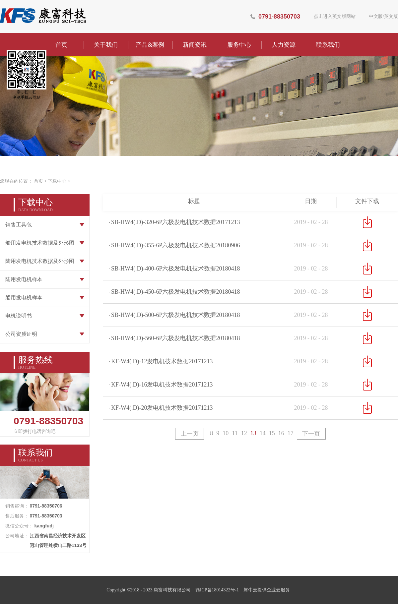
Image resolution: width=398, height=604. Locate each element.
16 (281, 433)
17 (291, 433)
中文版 (376, 16)
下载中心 (57, 181)
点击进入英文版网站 (335, 16)
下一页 (311, 433)
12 (244, 433)
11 (234, 433)
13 (253, 433)
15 (272, 433)
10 (226, 433)
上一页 (190, 433)
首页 (61, 44)
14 (263, 433)
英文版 (391, 16)
